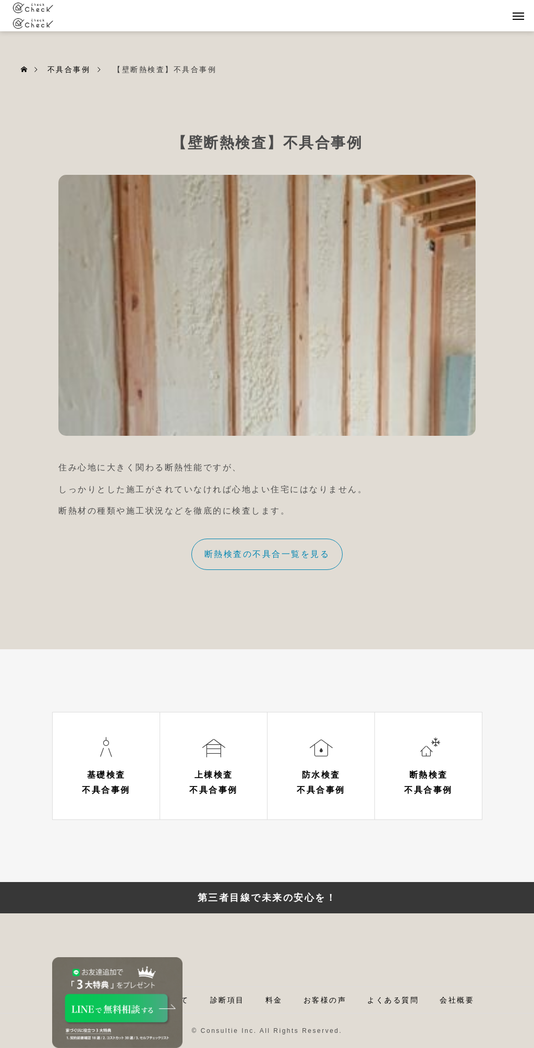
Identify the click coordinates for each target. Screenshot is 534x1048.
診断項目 (227, 1000)
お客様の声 (325, 1000)
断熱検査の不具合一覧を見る (267, 554)
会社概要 (457, 1000)
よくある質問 (393, 1000)
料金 (274, 1000)
